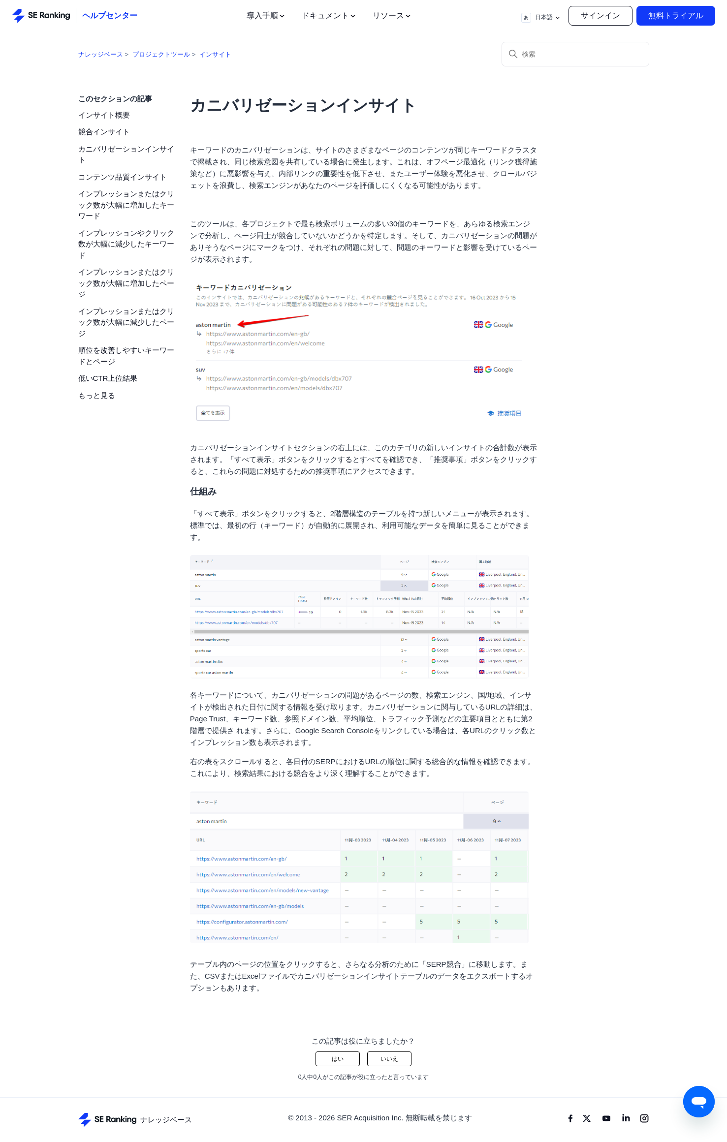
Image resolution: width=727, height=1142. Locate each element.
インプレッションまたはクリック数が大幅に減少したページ (126, 322)
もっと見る (96, 395)
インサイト (215, 54)
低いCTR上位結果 (108, 378)
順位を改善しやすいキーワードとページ (126, 356)
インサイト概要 (104, 115)
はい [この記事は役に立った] (338, 1058)
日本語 (541, 18)
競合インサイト (104, 131)
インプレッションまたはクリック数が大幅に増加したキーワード (126, 204)
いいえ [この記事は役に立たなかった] (389, 1058)
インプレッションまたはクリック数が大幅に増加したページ (126, 283)
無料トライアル (675, 15)
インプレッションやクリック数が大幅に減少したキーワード (126, 244)
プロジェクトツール (161, 54)
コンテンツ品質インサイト (122, 177)
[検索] (575, 54)
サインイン (600, 15)
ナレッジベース (100, 54)
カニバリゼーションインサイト (126, 154)
